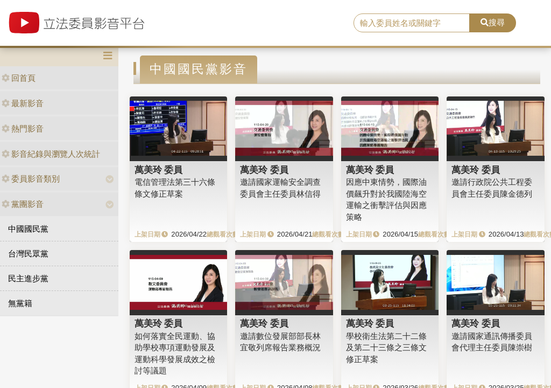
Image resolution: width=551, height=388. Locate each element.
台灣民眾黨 (28, 253)
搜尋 (493, 22)
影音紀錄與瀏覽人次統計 (51, 153)
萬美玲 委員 (159, 170)
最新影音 (23, 103)
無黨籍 (20, 303)
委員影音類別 (31, 178)
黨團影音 (23, 204)
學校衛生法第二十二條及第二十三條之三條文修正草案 (386, 347)
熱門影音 (23, 128)
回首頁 (19, 77)
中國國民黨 (28, 228)
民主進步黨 (28, 278)
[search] (412, 23)
